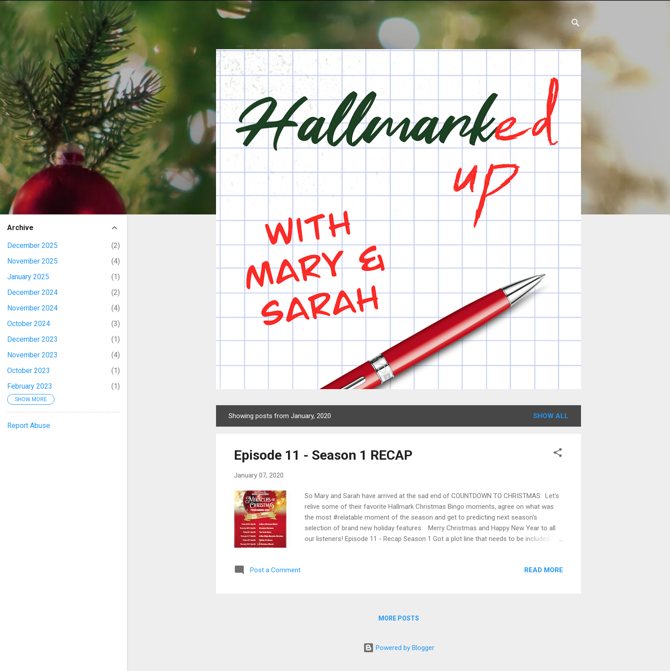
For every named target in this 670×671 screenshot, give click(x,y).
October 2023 (28, 370)
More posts (398, 618)
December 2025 (32, 245)
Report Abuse (28, 425)
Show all (550, 416)
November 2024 (32, 308)
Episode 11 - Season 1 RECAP (323, 455)
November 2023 (32, 355)
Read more (543, 570)
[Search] (575, 24)
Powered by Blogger (398, 648)
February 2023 (29, 386)
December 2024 (32, 292)
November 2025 (32, 261)
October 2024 (28, 323)
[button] (557, 454)
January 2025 (28, 277)
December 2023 (32, 339)
